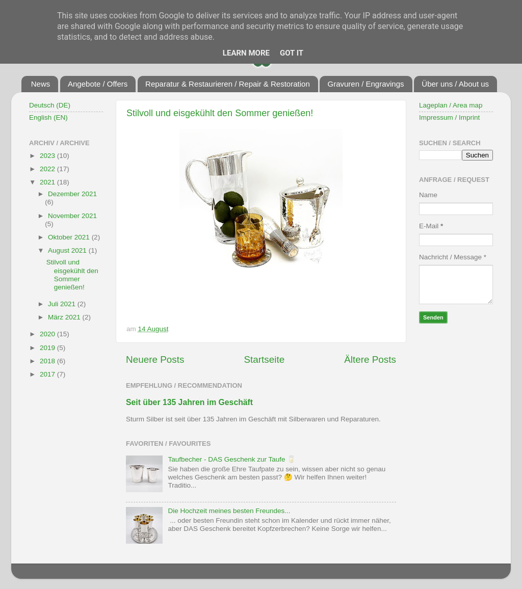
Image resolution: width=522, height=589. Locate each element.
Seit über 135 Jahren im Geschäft (189, 402)
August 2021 (68, 250)
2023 (48, 155)
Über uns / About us (455, 83)
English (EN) (48, 117)
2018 (48, 361)
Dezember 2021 (72, 194)
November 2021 (72, 216)
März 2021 (65, 317)
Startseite (264, 359)
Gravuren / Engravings (365, 83)
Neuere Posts (155, 359)
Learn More (246, 53)
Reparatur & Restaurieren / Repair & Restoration (227, 83)
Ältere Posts (370, 359)
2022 (48, 169)
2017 (48, 374)
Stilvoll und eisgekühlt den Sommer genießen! (219, 113)
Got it (291, 53)
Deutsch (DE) (49, 105)
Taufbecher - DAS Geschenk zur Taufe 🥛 (232, 459)
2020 (48, 334)
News (40, 83)
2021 (48, 182)
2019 (48, 348)
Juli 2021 (62, 304)
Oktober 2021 (70, 237)
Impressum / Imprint (449, 117)
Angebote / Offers (97, 83)
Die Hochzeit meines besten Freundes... (229, 511)
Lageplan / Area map (451, 105)
